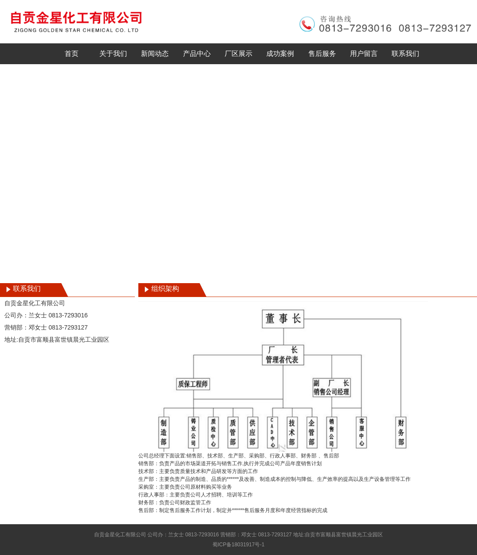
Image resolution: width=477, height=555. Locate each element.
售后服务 (322, 53)
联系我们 (405, 53)
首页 (71, 53)
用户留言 (364, 53)
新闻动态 (155, 53)
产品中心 (197, 53)
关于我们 (113, 53)
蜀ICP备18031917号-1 (238, 545)
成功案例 (280, 53)
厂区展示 (238, 53)
